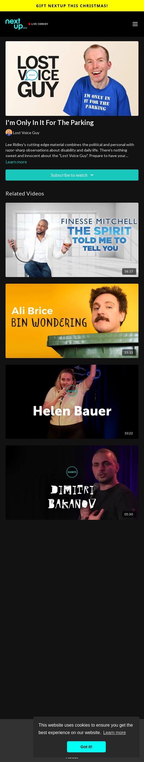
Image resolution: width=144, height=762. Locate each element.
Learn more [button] (114, 732)
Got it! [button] (86, 747)
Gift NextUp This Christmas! (72, 5)
